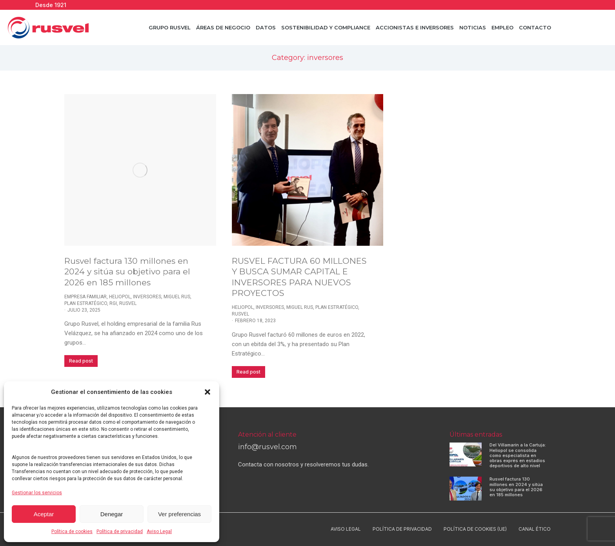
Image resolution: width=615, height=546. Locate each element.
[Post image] (140, 170)
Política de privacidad (119, 531)
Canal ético (535, 529)
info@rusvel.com (267, 447)
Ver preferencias (179, 514)
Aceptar (44, 514)
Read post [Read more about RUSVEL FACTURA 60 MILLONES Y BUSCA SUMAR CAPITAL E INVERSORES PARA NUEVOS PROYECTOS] (248, 372)
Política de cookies (72, 531)
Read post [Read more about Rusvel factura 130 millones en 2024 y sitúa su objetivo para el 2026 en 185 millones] (81, 361)
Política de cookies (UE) (475, 529)
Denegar (111, 514)
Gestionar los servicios (37, 492)
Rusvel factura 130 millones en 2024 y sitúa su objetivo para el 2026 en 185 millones (127, 271)
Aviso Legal (159, 531)
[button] (207, 392)
